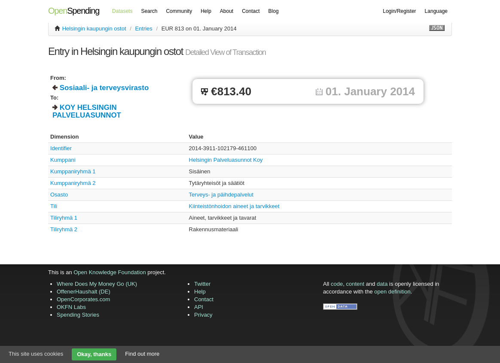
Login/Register (399, 11)
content (355, 284)
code (337, 284)
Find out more (142, 354)
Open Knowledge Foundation (109, 272)
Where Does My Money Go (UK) (97, 284)
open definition (392, 291)
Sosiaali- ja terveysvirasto (104, 88)
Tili (53, 206)
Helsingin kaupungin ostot (94, 28)
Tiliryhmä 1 (63, 218)
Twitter (202, 284)
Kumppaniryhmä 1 (73, 171)
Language (436, 11)
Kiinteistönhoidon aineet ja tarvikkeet (234, 206)
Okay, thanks (94, 354)
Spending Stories (78, 315)
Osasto (59, 194)
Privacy (203, 315)
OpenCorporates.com (83, 299)
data (382, 284)
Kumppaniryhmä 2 (73, 183)
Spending (73, 10)
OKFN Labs (71, 307)
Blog (273, 11)
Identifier (61, 148)
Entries (143, 28)
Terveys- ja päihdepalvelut (221, 194)
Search (149, 11)
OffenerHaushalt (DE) (83, 291)
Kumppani (63, 160)
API (198, 307)
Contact (250, 11)
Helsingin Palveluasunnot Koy (226, 160)
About (226, 11)
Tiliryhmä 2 (63, 229)
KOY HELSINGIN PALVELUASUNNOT (86, 111)
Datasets (122, 11)
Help (206, 11)
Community (179, 11)
